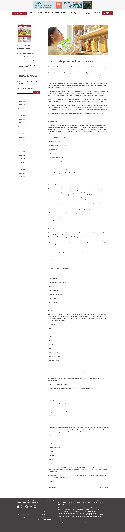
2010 (22, 155)
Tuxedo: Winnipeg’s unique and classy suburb (29, 66)
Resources (96, 13)
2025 (22, 101)
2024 (22, 105)
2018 (22, 126)
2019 (22, 123)
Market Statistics (73, 13)
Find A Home (20, 511)
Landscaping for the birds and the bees (28, 71)
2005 (22, 173)
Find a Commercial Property (24, 514)
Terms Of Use (41, 514)
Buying (57, 13)
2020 (22, 119)
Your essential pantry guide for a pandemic (29, 61)
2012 (22, 148)
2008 (22, 162)
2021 (22, 116)
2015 (22, 137)
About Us (40, 13)
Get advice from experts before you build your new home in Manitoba (27, 55)
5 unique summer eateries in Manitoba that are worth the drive (28, 76)
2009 (22, 159)
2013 (22, 144)
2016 (22, 133)
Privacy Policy (41, 511)
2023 (22, 108)
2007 (22, 166)
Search (32, 13)
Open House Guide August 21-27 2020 (28, 82)
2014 (22, 141)
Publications (48, 13)
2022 (22, 112)
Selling (63, 13)
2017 (22, 130)
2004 (22, 177)
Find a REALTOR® (21, 517)
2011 (22, 151)
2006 (22, 169)
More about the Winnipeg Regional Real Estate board (45, 518)
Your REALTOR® (86, 13)
